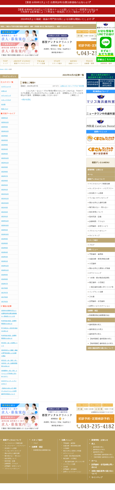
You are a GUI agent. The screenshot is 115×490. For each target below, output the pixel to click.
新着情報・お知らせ (95, 170)
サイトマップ (96, 477)
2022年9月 (4, 167)
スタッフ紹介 (57, 64)
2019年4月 (4, 252)
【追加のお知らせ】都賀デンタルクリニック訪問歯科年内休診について (8, 391)
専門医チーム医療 (41, 64)
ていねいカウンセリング (13, 451)
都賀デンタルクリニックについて (21, 64)
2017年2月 (4, 301)
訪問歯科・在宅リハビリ (13, 466)
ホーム (5, 64)
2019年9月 (4, 239)
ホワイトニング (68, 453)
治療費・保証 (89, 64)
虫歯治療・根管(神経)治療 (72, 446)
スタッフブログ (6, 100)
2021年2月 (4, 212)
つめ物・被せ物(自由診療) (72, 456)
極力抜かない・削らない (13, 456)
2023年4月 (4, 149)
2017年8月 (4, 288)
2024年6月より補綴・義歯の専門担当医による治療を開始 (9, 353)
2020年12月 (5, 221)
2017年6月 (4, 297)
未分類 (3, 104)
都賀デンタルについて (96, 179)
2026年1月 (4, 118)
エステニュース (6, 86)
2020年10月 (5, 225)
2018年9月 (4, 275)
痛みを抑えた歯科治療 (12, 453)
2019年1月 (4, 261)
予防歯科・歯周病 (69, 443)
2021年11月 (5, 198)
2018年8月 (4, 279)
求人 (89, 320)
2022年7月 (4, 176)
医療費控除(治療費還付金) (42, 450)
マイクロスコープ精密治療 (14, 443)
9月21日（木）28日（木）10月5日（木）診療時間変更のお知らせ (9, 363)
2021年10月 (5, 203)
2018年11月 (5, 270)
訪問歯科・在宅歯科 (70, 469)
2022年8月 (4, 171)
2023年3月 (4, 154)
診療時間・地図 (106, 64)
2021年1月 (4, 216)
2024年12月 (5, 131)
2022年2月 (4, 185)
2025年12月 (5, 122)
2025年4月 (4, 127)
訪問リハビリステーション (72, 472)
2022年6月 (4, 180)
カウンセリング (6, 95)
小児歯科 (66, 448)
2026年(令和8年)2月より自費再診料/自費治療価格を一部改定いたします (9, 313)
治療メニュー (73, 64)
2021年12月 (5, 194)
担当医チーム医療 (11, 448)
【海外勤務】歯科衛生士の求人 (103, 457)
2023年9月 (4, 145)
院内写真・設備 (10, 461)
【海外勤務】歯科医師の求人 (103, 454)
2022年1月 (4, 189)
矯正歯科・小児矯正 (70, 458)
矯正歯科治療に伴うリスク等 (74, 461)
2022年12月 (5, 158)
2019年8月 (4, 243)
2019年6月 (4, 248)
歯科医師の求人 (98, 447)
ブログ (35, 443)
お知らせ (4, 91)
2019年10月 (5, 234)
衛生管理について (11, 458)
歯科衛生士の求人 (99, 449)
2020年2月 (4, 230)
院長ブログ (4, 109)
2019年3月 (4, 257)
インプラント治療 (69, 464)
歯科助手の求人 (98, 452)
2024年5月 (4, 140)
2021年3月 (4, 207)
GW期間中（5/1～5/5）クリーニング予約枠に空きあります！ (9, 373)
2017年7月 (4, 292)
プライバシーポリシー (12, 468)
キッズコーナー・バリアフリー (15, 446)
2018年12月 (5, 266)
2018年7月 (4, 283)
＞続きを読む (26, 99)
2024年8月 (4, 136)
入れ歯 (65, 466)
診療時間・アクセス (11, 463)
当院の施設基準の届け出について (100, 348)
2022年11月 (5, 162)
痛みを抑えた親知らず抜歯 (72, 451)
